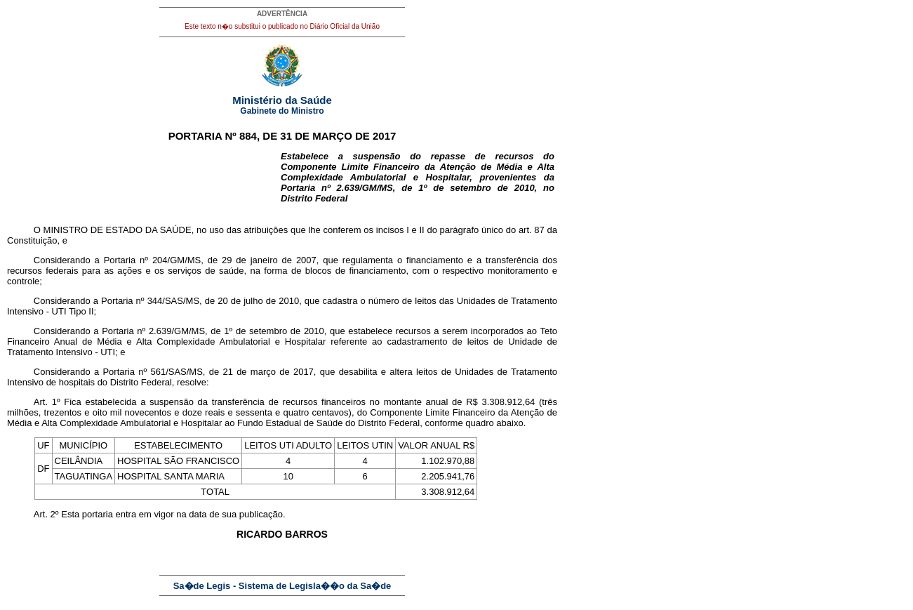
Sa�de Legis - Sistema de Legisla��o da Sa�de (282, 586)
